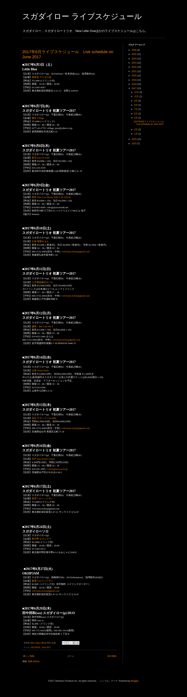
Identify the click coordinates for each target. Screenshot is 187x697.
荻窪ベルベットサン (42, 498)
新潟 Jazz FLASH (40, 157)
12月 (137, 92)
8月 (136, 105)
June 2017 (46, 647)
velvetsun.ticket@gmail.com (75, 251)
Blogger (134, 681)
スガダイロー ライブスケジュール (82, 16)
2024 (134, 58)
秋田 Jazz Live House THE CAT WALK (51, 197)
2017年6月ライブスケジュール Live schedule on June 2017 (150, 122)
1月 (136, 134)
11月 (137, 96)
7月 (136, 109)
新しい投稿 (28, 656)
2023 (134, 63)
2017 (134, 88)
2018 (134, 84)
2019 (134, 80)
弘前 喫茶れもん (40, 241)
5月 (136, 113)
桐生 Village (38, 118)
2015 (134, 143)
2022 (134, 67)
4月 (136, 118)
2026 (134, 50)
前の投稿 (112, 656)
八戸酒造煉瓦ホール (42, 282)
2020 (134, 75)
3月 (136, 129)
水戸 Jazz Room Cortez (43, 458)
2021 (134, 71)
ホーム (71, 656)
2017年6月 (35, 647)
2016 (134, 139)
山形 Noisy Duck (40, 370)
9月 (136, 101)
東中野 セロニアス (41, 538)
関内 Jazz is (37, 620)
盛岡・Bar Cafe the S (42, 326)
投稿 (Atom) (33, 661)
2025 (134, 54)
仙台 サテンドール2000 (44, 418)
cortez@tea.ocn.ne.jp (57, 469)
